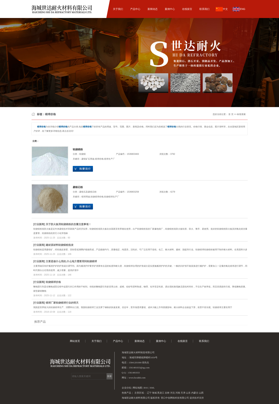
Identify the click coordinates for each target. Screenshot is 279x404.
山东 (188, 392)
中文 (222, 9)
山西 (201, 392)
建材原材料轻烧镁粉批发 (59, 244)
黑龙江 (160, 392)
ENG (239, 9)
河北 (172, 392)
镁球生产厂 (109, 159)
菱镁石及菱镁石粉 (88, 192)
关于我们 (118, 9)
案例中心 (170, 9)
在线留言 (187, 9)
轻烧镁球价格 (97, 196)
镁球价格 (99, 159)
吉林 (167, 392)
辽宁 (149, 392)
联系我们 (204, 9)
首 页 (230, 114)
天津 (183, 392)
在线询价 (83, 169)
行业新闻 (39, 224)
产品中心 (135, 9)
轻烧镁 (82, 154)
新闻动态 (153, 9)
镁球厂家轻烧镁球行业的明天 (62, 302)
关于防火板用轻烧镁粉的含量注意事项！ (68, 224)
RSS (146, 387)
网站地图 (138, 387)
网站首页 (101, 9)
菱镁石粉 (78, 187)
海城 (154, 392)
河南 (177, 392)
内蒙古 (194, 392)
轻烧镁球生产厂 (111, 196)
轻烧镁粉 (78, 149)
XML (152, 387)
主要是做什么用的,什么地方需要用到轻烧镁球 (71, 261)
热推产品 (126, 392)
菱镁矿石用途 (87, 159)
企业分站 (126, 387)
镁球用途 (85, 196)
